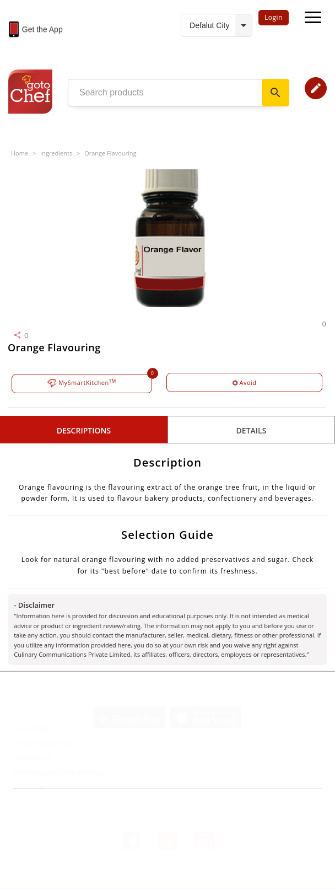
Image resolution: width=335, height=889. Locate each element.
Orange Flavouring (110, 153)
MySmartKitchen (81, 383)
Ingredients (56, 153)
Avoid (245, 382)
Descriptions (84, 430)
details (251, 430)
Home (19, 153)
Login (273, 17)
